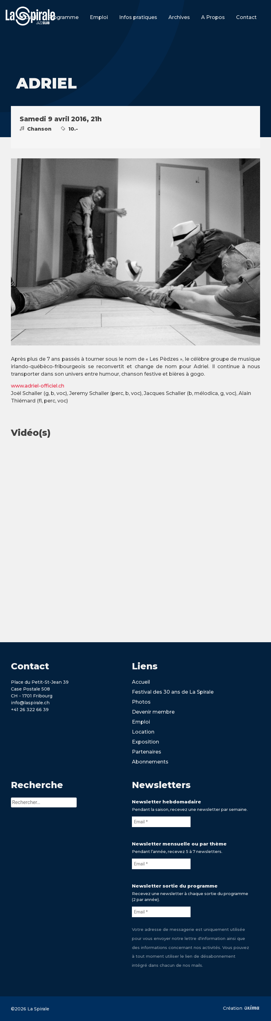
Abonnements (150, 762)
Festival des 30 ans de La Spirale (173, 692)
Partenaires (146, 752)
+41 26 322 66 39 (30, 709)
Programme (63, 17)
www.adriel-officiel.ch (37, 386)
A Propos (213, 17)
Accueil (27, 17)
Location (143, 732)
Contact (246, 17)
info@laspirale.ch (30, 703)
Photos (141, 702)
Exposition (145, 742)
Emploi (99, 17)
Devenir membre (153, 712)
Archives (179, 17)
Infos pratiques (138, 17)
